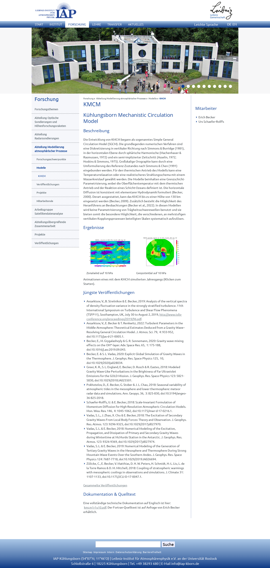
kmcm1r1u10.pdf (95, 507)
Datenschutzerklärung (129, 552)
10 (232, 87)
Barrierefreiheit (152, 552)
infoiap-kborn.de (185, 563)
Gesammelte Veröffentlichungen (105, 485)
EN (234, 24)
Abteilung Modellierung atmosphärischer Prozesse (121, 98)
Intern (110, 552)
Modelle (152, 98)
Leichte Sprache (206, 24)
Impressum (99, 552)
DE (229, 24)
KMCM (162, 98)
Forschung (88, 98)
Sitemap (87, 552)
